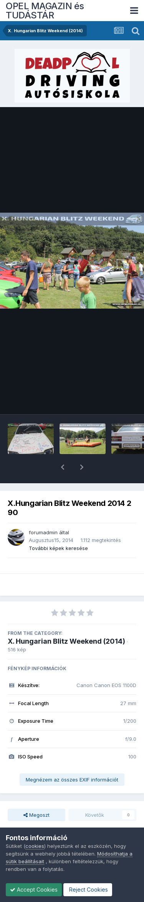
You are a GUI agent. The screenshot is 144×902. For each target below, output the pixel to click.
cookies (34, 846)
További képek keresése (58, 528)
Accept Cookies (34, 889)
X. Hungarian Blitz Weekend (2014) (66, 621)
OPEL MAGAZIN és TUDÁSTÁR (45, 10)
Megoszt (36, 795)
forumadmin (43, 512)
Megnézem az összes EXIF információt (72, 760)
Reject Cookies (88, 889)
